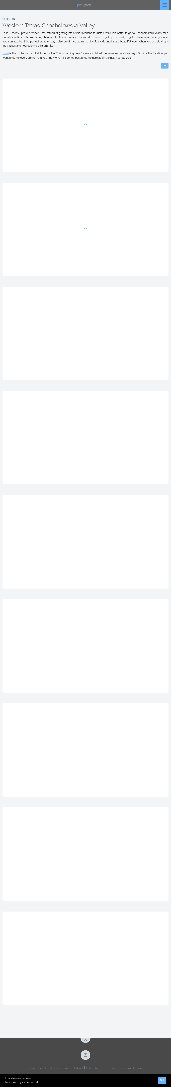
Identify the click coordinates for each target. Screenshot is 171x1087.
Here (6, 53)
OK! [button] (162, 1080)
